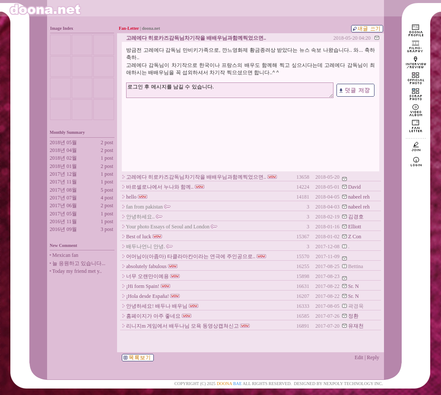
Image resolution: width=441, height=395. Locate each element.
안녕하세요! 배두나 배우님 (156, 306)
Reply (373, 357)
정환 (353, 316)
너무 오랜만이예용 (147, 276)
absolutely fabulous (146, 266)
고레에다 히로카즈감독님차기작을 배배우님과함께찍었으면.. (196, 177)
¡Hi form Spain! (142, 286)
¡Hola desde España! (147, 296)
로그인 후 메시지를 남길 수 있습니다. (229, 90)
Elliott (354, 227)
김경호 (356, 217)
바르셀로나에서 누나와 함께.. (160, 187)
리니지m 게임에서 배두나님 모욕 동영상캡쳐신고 (182, 326)
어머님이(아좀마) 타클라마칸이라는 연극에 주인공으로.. (190, 256)
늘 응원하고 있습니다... (78, 263)
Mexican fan (65, 255)
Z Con (354, 237)
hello (131, 197)
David (354, 187)
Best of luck (138, 237)
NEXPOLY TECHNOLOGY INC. (353, 383)
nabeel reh (359, 197)
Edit (359, 357)
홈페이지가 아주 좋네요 (153, 316)
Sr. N (353, 286)
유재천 (356, 326)
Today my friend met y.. (77, 271)
